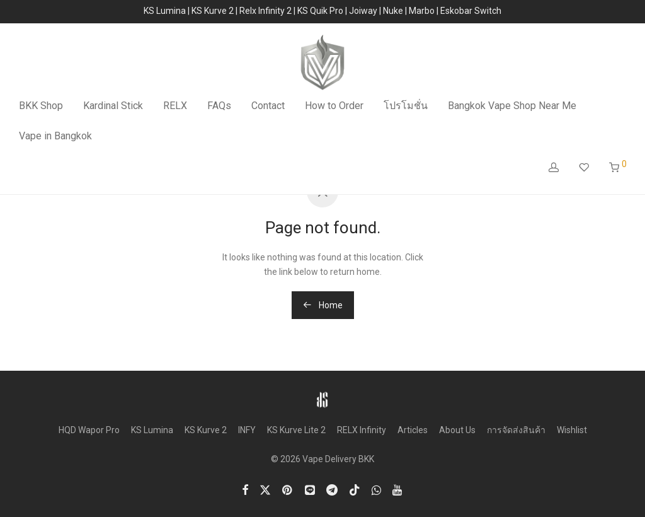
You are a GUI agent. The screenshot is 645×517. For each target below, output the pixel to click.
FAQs (219, 106)
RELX (175, 106)
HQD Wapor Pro (89, 430)
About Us (457, 430)
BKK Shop (41, 106)
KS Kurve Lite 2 (296, 430)
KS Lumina (152, 430)
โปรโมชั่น (406, 106)
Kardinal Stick (113, 106)
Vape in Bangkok (55, 136)
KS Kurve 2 (206, 430)
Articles (412, 430)
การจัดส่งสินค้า (516, 430)
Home (323, 305)
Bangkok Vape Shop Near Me (512, 106)
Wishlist (572, 430)
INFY (247, 430)
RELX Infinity (361, 430)
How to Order (334, 106)
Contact (268, 106)
